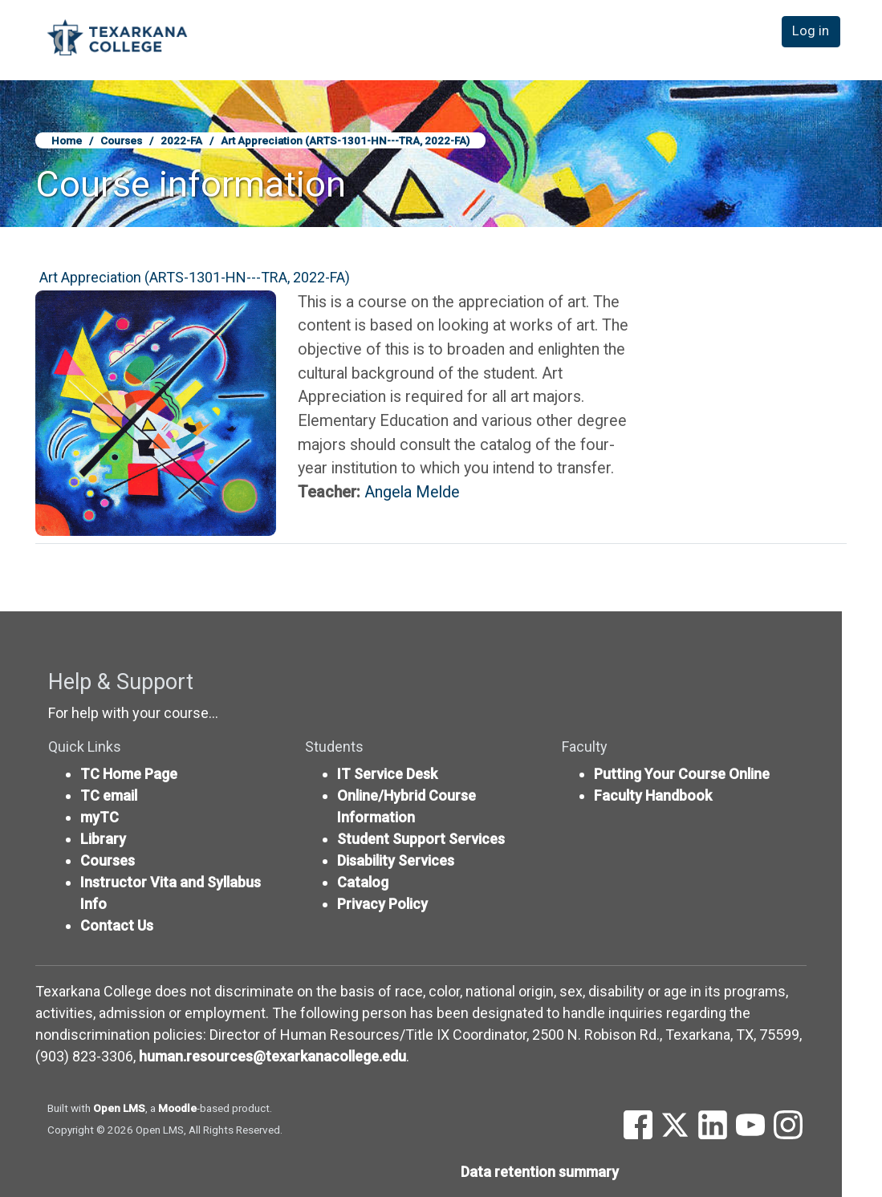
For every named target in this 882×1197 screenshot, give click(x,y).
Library (103, 838)
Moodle (177, 1108)
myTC (99, 817)
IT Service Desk (387, 773)
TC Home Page (128, 773)
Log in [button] (814, 38)
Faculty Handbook (653, 795)
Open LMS (119, 1108)
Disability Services (395, 860)
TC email (108, 795)
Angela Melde (412, 492)
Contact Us (116, 925)
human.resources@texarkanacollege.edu (272, 1056)
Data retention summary (540, 1171)
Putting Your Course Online (682, 773)
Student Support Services (421, 838)
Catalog (362, 882)
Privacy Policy (382, 903)
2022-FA (181, 140)
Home (66, 140)
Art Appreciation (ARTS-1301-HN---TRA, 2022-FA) (345, 140)
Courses (121, 140)
